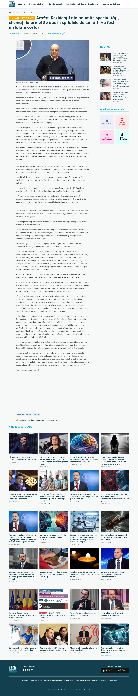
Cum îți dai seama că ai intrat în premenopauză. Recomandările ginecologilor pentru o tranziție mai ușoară (120, 57)
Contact (94, 681)
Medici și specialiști (36, 681)
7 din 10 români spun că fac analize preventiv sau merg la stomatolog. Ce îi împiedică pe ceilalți (52, 497)
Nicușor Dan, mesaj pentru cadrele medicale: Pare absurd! (22, 458)
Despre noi (24, 681)
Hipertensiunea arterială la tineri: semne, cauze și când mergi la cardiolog (53, 574)
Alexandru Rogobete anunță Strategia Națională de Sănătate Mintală (113, 574)
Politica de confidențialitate (53, 681)
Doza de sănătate (23, 13)
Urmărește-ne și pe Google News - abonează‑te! (38, 420)
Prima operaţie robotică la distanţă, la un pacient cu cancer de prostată (115, 650)
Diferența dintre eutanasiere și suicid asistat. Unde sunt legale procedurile (114, 537)
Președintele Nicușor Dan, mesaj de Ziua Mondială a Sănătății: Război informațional (23, 496)
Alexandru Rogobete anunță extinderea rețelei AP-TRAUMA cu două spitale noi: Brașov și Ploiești (22, 575)
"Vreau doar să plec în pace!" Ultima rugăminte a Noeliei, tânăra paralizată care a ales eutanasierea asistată (113, 460)
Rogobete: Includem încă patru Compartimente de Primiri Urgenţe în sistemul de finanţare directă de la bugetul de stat (22, 538)
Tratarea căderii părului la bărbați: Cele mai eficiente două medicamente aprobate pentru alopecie (120, 96)
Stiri (31, 13)
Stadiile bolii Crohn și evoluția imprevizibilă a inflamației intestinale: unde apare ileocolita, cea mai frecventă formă (121, 83)
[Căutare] (128, 4)
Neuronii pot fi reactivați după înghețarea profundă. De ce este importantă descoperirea (84, 459)
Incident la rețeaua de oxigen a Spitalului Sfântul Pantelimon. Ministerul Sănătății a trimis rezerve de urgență (83, 538)
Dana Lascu (15, 34)
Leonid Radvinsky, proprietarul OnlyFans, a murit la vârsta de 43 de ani (84, 574)
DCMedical (12, 13)
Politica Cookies (69, 681)
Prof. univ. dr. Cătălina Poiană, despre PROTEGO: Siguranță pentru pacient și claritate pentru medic (53, 460)
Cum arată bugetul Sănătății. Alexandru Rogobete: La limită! (52, 649)
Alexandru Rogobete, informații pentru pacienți (83, 649)
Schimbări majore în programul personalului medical (83, 614)
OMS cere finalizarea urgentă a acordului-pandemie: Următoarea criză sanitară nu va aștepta (115, 497)
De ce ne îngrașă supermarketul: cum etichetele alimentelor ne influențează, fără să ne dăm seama (121, 70)
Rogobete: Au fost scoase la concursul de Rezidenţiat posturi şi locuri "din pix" (84, 496)
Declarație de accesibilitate (108, 681)
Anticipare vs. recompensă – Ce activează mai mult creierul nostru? (52, 537)
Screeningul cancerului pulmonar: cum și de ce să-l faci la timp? (23, 649)
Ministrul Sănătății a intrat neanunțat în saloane (112, 614)
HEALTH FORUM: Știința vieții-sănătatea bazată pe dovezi (52, 615)
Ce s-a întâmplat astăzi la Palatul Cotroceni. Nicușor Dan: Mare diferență (22, 615)
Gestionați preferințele (83, 681)
